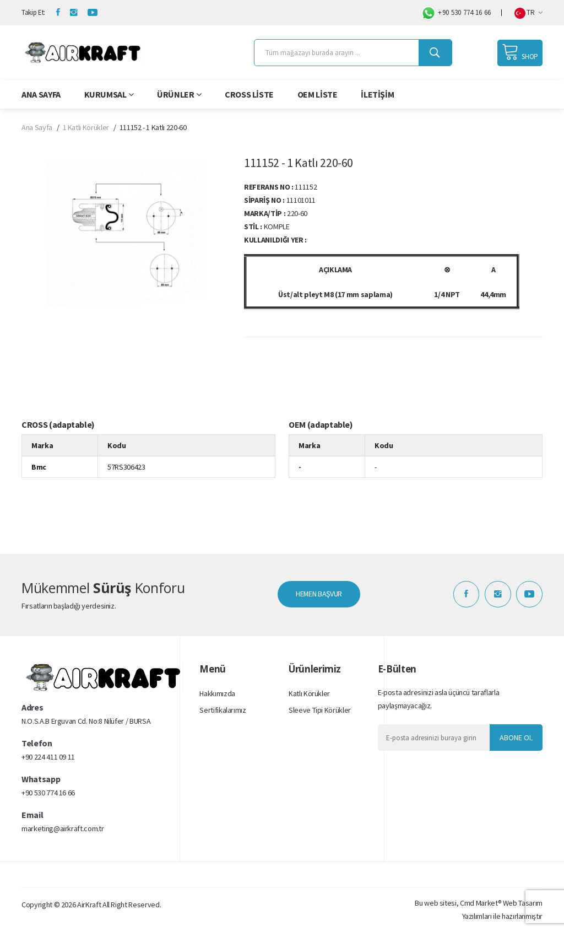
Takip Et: (33, 12)
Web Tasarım (523, 903)
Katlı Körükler (309, 694)
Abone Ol (516, 737)
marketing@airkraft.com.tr (62, 829)
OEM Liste (317, 94)
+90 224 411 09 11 (48, 757)
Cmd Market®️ (480, 903)
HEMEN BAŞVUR (318, 594)
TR (528, 13)
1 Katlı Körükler (86, 127)
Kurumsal (109, 94)
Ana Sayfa (41, 94)
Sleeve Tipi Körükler (320, 710)
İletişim (377, 94)
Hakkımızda (217, 694)
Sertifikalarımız (222, 710)
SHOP (520, 51)
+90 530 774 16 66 (455, 13)
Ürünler (179, 94)
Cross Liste (249, 94)
